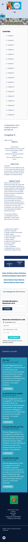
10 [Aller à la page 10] (17, 257)
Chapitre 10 (11, 77)
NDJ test (5, 360)
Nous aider (13, 513)
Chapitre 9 (11, 73)
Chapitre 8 (11, 68)
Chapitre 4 (11, 50)
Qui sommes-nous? (13, 510)
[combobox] (14, 305)
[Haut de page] (3, 538)
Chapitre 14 (11, 96)
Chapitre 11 (11, 82)
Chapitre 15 (11, 101)
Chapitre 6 (11, 59)
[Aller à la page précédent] (10, 257)
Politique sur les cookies (14, 518)
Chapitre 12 (11, 87)
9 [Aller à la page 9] (13, 257)
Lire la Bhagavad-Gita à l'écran (14, 292)
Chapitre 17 (11, 110)
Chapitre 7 (11, 63)
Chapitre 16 (11, 105)
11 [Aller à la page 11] (21, 257)
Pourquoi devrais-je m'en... (13, 427)
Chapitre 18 (11, 115)
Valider (7, 309)
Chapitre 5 (11, 54)
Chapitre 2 (11, 40)
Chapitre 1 (11, 36)
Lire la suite (7, 388)
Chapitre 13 (11, 91)
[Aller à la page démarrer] (6, 257)
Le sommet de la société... (12, 393)
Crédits (13, 515)
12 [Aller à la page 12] (25, 257)
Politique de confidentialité (13, 517)
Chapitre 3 (11, 45)
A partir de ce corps (10, 458)
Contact (13, 511)
